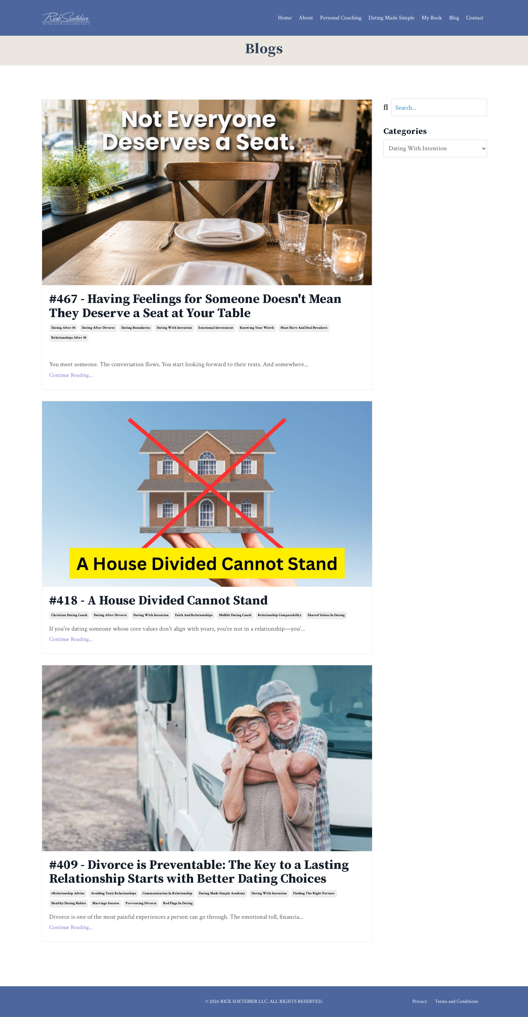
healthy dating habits (68, 903)
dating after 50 (63, 328)
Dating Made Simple (391, 17)
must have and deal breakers (303, 328)
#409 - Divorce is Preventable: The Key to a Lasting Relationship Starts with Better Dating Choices (199, 872)
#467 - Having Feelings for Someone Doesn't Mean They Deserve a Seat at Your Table (195, 306)
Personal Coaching (340, 17)
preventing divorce (141, 903)
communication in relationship (167, 893)
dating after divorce (98, 328)
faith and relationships (194, 615)
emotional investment (215, 328)
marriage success (105, 903)
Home (285, 17)
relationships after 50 (68, 337)
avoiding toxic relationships (113, 893)
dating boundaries (135, 328)
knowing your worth (257, 328)
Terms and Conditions (456, 1001)
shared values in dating (326, 615)
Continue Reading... (71, 375)
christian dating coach (69, 615)
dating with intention (174, 328)
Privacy (419, 1001)
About (306, 17)
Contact (474, 17)
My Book (432, 17)
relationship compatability (279, 615)
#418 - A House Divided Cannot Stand (158, 601)
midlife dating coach (235, 615)
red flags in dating (178, 903)
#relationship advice (68, 893)
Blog (454, 17)
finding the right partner (314, 893)
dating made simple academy (222, 893)
